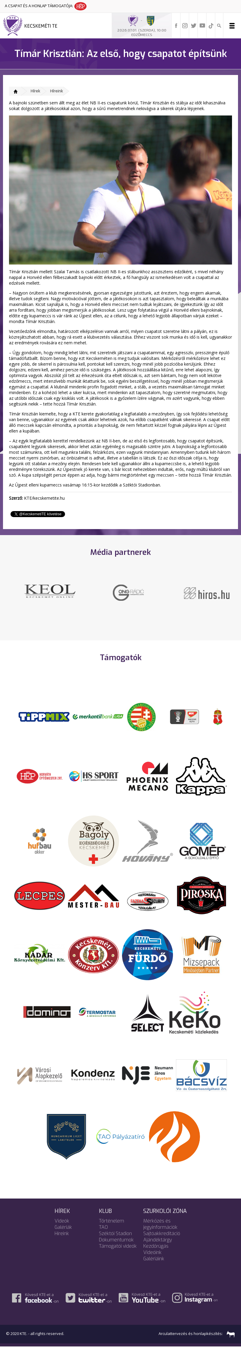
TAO (103, 1233)
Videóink (152, 1259)
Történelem (111, 1227)
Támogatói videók (118, 1252)
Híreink (56, 91)
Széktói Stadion (115, 1240)
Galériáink (153, 1265)
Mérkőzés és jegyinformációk (160, 1230)
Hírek (35, 91)
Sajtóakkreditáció (161, 1240)
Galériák (63, 1233)
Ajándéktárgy (157, 1246)
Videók (62, 1227)
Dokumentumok (116, 1246)
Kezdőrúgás (155, 1252)
